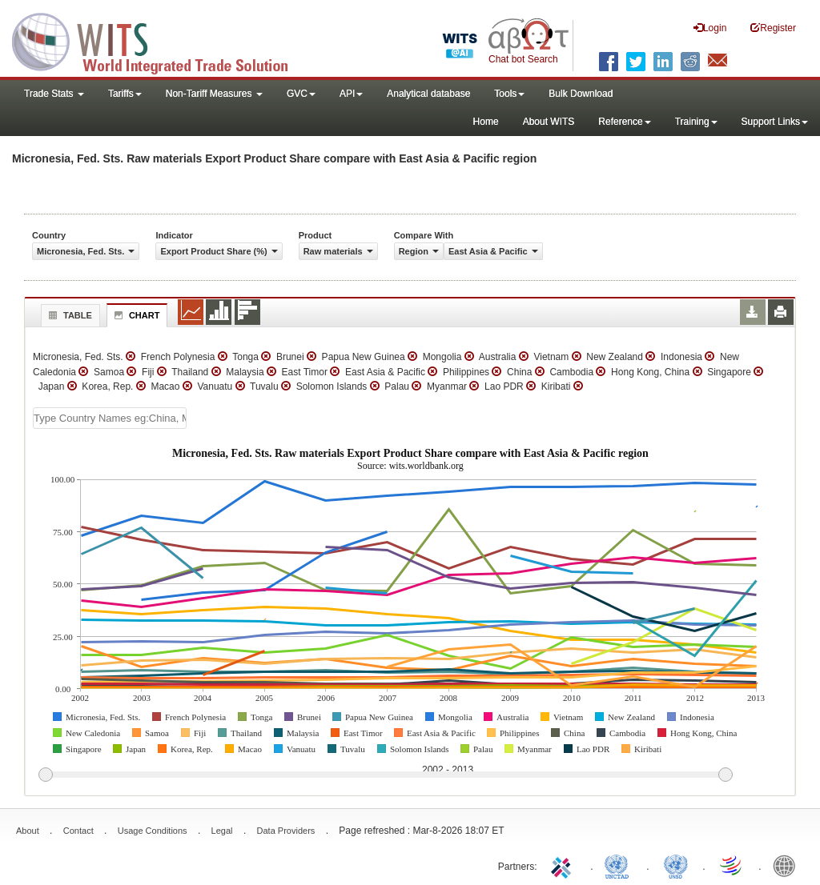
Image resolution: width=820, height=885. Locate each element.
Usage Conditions (152, 830)
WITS (160, 40)
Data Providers (286, 830)
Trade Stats (54, 93)
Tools (509, 93)
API (351, 93)
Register (773, 28)
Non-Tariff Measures (214, 93)
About (27, 830)
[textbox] (110, 418)
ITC (564, 865)
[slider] (385, 775)
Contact (78, 830)
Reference (624, 121)
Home (486, 121)
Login (709, 28)
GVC (301, 93)
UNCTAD (620, 865)
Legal (222, 830)
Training (696, 121)
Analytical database (428, 93)
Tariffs (125, 93)
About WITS (549, 121)
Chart (135, 315)
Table (68, 315)
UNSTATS (676, 865)
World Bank (788, 865)
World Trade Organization (732, 865)
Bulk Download (581, 93)
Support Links (775, 121)
